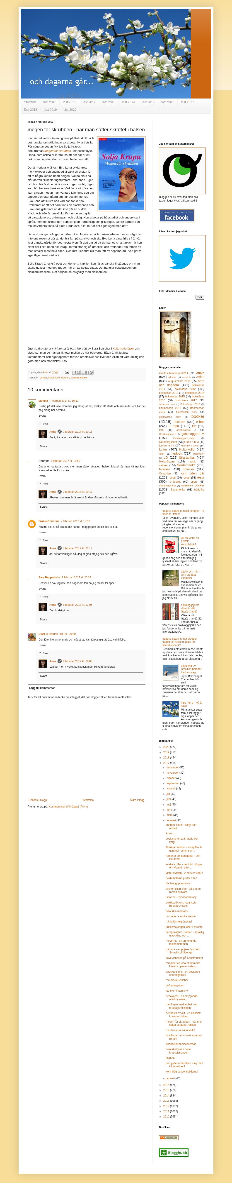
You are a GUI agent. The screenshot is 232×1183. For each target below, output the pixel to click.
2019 (166, 752)
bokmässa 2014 (194, 392)
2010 (166, 1116)
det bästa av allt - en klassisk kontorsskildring (183, 1015)
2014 (166, 1095)
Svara (42, 415)
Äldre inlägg (137, 800)
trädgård (199, 489)
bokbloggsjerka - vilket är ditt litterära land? (191, 608)
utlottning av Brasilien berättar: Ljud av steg (191, 669)
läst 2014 (128, 102)
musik (192, 461)
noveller (188, 469)
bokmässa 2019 (167, 404)
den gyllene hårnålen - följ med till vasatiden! (184, 1065)
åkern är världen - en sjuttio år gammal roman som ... (184, 849)
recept (186, 477)
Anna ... (170, 833)
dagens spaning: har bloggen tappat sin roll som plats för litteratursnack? (180, 642)
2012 (166, 1106)
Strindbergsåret (167, 485)
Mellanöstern (167, 461)
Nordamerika (186, 465)
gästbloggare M (192, 434)
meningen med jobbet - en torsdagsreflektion (181, 1006)
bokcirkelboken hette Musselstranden (178, 1051)
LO (166, 457)
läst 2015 (148, 102)
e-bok (200, 422)
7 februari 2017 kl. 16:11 (63, 400)
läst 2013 (108, 102)
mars (170, 815)
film (194, 426)
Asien (200, 377)
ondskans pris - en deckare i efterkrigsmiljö (183, 973)
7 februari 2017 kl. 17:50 (65, 460)
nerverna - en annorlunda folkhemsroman (181, 942)
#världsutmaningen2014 (173, 373)
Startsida (30, 102)
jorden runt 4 (166, 445)
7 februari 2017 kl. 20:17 (77, 491)
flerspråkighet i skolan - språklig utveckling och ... (185, 934)
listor (161, 453)
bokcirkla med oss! (177, 911)
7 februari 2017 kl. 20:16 (77, 431)
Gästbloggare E (167, 434)
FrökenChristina (49, 521)
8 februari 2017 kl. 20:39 (76, 577)
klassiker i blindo (190, 445)
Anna (52, 431)
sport (194, 481)
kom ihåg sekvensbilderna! (182, 1071)
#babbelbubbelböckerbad (181, 1044)
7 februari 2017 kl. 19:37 (75, 521)
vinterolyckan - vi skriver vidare (184, 873)
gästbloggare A (186, 430)
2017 (166, 763)
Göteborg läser (168, 442)
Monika (43, 400)
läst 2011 (69, 102)
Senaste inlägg (38, 800)
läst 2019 (50, 109)
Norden (65, 377)
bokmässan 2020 (186, 412)
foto (161, 430)
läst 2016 (167, 102)
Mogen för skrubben (57, 151)
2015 (166, 1090)
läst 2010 (49, 102)
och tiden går (192, 473)
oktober (171, 778)
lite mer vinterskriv (177, 990)
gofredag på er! (175, 985)
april (169, 809)
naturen (163, 465)
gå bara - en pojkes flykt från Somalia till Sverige (183, 951)
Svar (45, 423)
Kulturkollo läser (124, 348)
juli (169, 794)
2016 (166, 1085)
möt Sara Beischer (177, 980)
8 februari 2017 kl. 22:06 (77, 604)
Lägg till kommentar (42, 688)
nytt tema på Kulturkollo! (180, 1030)
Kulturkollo (54, 377)
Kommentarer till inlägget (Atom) (68, 806)
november (173, 772)
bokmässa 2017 (186, 400)
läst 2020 (70, 109)
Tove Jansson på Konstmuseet (184, 958)
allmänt (172, 377)
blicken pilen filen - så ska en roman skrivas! (183, 890)
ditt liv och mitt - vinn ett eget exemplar (190, 575)
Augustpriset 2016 (179, 381)
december (173, 767)
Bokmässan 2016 (190, 404)
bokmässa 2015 (175, 396)
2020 (166, 747)
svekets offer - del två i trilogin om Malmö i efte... (184, 866)
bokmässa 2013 (168, 392)
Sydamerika (178, 489)
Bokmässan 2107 (170, 416)
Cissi (42, 634)
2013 (166, 1100)
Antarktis (186, 377)
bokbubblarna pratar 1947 (181, 878)
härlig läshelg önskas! (179, 921)
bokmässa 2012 (185, 389)
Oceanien (165, 473)
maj (169, 804)
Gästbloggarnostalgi (184, 438)
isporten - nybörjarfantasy (181, 897)
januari (171, 1078)
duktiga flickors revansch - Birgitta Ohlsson (181, 904)
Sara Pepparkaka (49, 577)
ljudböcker (198, 453)
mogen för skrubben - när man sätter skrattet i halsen (184, 1023)
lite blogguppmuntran (178, 883)
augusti (171, 788)
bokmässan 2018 (170, 408)
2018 (166, 757)
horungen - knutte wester (181, 916)
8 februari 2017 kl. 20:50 (61, 634)
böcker (43, 377)
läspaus (170, 1057)
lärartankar (187, 457)
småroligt (175, 481)
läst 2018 (30, 109)
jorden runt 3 (191, 442)
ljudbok (177, 453)
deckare (179, 422)
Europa (174, 426)
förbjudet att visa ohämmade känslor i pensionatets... (183, 965)
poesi (172, 477)
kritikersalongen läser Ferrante (184, 927)
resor (200, 477)
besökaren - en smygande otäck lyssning (181, 998)
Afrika (200, 373)
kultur (163, 449)
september (173, 783)
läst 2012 (89, 102)
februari (171, 820)
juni (169, 799)
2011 (166, 1111)
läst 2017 (187, 102)
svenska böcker (78, 377)
